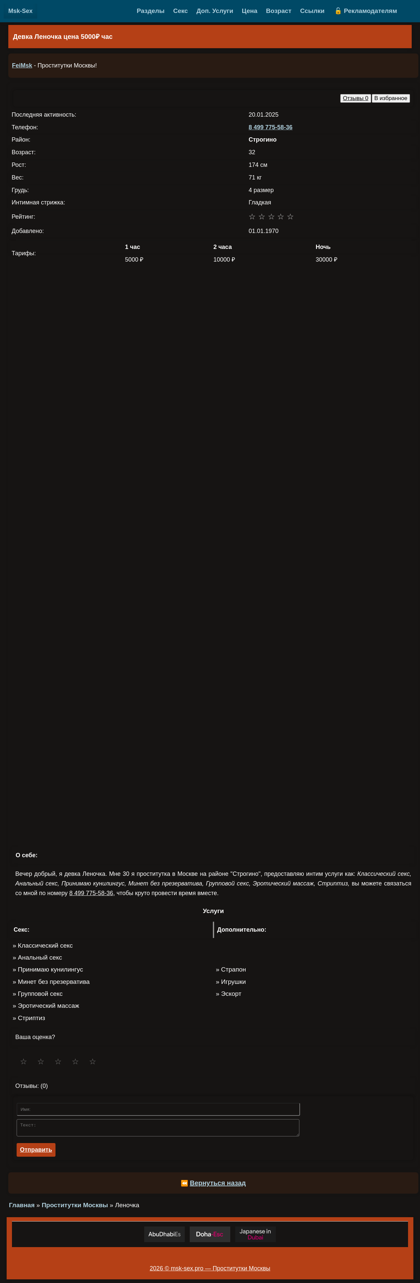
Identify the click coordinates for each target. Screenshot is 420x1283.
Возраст (279, 10)
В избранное (391, 98)
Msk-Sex (20, 11)
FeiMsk (22, 65)
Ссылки (312, 10)
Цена (250, 10)
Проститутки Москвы (75, 1207)
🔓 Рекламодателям (365, 10)
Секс (180, 10)
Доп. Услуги (214, 10)
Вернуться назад (218, 1185)
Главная (22, 1207)
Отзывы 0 (355, 98)
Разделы (151, 10)
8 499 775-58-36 (270, 127)
